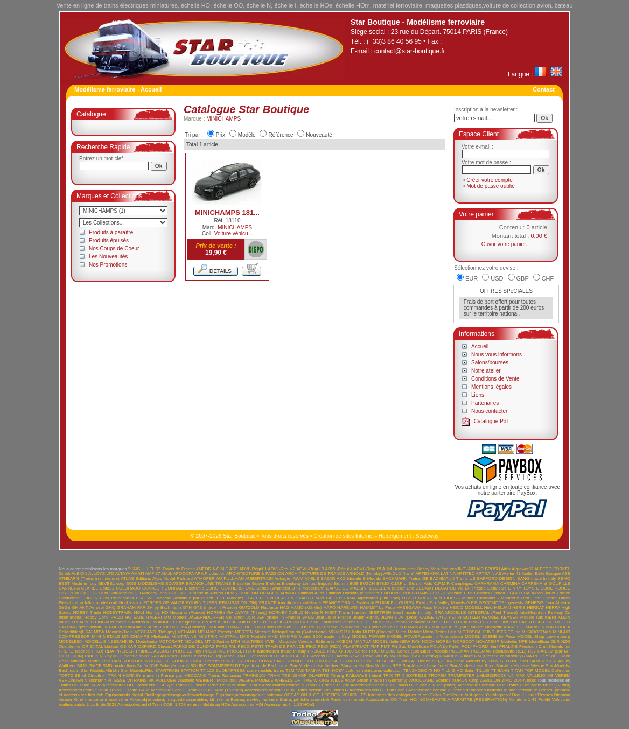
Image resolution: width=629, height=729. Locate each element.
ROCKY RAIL (546, 656)
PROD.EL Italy (187, 651)
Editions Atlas (311, 593)
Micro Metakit (409, 631)
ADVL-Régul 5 (367, 568)
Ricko (367, 656)
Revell (355, 656)
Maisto (477, 627)
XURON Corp (465, 680)
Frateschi (365, 602)
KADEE (426, 617)
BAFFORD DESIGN (496, 578)
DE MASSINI (355, 588)
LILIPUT (168, 627)
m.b (403, 627)
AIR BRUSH (488, 568)
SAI (335, 660)
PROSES (316, 651)
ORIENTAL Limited (100, 646)
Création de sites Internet (343, 536)
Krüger (185, 622)
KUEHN (200, 622)
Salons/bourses (489, 363)
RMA (527, 656)
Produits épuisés (109, 240)
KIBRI (550, 617)
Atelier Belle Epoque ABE (546, 573)
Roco (565, 656)
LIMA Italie (216, 627)
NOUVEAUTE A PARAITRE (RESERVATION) (463, 699)
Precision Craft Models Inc (544, 646)
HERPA (553, 607)
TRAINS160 (254, 675)
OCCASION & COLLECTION (312, 694)
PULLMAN (459, 651)
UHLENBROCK (492, 675)
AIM (472, 568)
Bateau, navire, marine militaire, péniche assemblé (279, 699)
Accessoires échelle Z (429, 690)
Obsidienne (69, 646)
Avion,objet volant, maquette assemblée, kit (172, 699)
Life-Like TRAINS (142, 627)
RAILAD (158, 656)
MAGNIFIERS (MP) (451, 627)
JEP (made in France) (278, 617)
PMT (385, 646)
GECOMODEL (493, 602)
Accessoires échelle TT (373, 685)
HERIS (518, 607)
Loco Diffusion (278, 627)
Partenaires (485, 403)
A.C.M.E (220, 568)
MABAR (422, 627)
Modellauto (146, 641)
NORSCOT (463, 641)
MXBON (344, 641)
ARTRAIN (485, 573)
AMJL (166, 573)
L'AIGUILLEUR (243, 622)
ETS (260, 597)
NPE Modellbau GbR (539, 641)
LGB (537, 622)
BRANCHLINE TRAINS (209, 583)
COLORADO (128, 588)
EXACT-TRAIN (310, 597)
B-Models (372, 578)
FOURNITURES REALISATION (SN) (221, 602)
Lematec (417, 622)
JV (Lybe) (408, 617)
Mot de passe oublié (490, 186)
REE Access (313, 656)
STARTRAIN (167, 670)
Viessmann (95, 680)
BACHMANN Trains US (452, 578)
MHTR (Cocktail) (378, 631)
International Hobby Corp (83, 617)
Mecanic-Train (119, 631)
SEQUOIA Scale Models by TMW (465, 660)
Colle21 (107, 588)
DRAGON (248, 593)
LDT (361, 622)
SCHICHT (349, 660)
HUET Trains (337, 612)
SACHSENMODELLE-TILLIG (302, 660)
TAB (300, 670)
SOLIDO (198, 665)
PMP (374, 646)
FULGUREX (403, 602)
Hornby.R (314, 612)
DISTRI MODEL (74, 593)
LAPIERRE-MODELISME (295, 622)
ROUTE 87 (232, 660)
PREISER (124, 651)
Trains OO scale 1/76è (196, 685)
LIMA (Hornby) (191, 627)
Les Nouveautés (108, 257)
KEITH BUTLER (464, 617)
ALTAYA (122, 573)
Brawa (258, 583)
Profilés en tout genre (464, 694)
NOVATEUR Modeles (496, 641)
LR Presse (327, 627)
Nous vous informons (496, 355)
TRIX (388, 675)
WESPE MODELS (255, 680)
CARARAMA (486, 583)
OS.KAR (128, 646)
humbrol (360, 612)
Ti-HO (434, 670)
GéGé (64, 607)
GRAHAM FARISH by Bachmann (149, 607)
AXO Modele (349, 578)
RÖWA (265, 660)
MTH (235, 641)
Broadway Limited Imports (307, 583)
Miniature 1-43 (523, 699)
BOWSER (175, 583)
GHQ (110, 607)
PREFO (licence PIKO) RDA (86, 651)
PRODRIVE (214, 651)
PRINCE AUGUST (153, 651)
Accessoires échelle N (283, 685)
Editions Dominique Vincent (352, 593)
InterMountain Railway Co (545, 612)
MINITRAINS (183, 636)
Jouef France (338, 617)
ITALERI (154, 617)
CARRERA (69, 588)
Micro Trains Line (439, 631)
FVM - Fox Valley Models (440, 602)
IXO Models (175, 617)
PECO (243, 646)
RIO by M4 (385, 656)
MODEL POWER (368, 636)
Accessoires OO (381, 699)
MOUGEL (194, 641)
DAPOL (333, 588)
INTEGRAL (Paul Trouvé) (493, 612)
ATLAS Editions (136, 578)
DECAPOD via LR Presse (460, 588)
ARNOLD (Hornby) (364, 573)
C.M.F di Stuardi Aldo (411, 583)
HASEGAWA (408, 607)
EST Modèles (229, 597)
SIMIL (82, 665)
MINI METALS (106, 636)
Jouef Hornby (366, 617)
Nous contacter (489, 411)
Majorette (493, 627)
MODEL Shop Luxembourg (543, 636)
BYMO (382, 583)
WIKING (321, 680)
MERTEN (244, 631)
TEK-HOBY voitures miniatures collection (362, 670)
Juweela (388, 617)
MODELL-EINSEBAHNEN (109, 641)
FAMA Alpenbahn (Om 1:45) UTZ (377, 597)
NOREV (443, 641)
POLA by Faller (445, 646)
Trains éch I (396, 690)
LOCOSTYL (304, 627)
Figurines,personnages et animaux (249, 694)
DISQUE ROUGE (553, 588)
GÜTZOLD (249, 607)
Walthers (186, 680)
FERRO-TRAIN (427, 597)
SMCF (95, 665)
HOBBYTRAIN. (117, 612)
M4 (411, 627)
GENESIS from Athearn (547, 602)
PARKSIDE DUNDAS (193, 646)
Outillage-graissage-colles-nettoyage (179, 694)
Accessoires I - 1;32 (283, 704)
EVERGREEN (280, 597)
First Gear (531, 597)
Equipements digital (124, 694)
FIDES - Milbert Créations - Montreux (481, 597)
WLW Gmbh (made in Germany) (376, 680)
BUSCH (367, 583)
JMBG (308, 617)
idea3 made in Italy (412, 612)
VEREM (562, 675)
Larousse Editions (339, 622)
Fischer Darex (556, 597)
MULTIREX (252, 641)
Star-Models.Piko (137, 670)
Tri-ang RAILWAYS (349, 675)
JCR (251, 617)
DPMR (231, 593)
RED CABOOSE (284, 656)
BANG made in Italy (536, 578)
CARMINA (510, 583)
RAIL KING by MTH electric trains (117, 656)
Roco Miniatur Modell (80, 660)
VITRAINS (137, 680)
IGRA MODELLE (449, 612)
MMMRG (288, 636)
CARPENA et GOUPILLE (545, 583)
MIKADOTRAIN (536, 631)
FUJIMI (382, 602)
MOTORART (170, 641)
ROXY (251, 660)
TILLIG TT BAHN (492, 670)
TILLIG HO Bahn (458, 670)
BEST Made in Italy (77, 583)
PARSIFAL (226, 646)
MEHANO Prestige (216, 631)
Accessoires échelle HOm (83, 690)
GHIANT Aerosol (88, 607)
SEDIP (388, 660)
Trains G (340, 690)
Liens (477, 395)
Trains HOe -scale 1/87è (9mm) (426, 685)
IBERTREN (380, 612)
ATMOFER (204, 578)
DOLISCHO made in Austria (196, 593)
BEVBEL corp (111, 583)
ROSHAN (111, 660)
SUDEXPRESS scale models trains (249, 670)
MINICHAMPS (223, 119)
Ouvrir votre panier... (505, 244)
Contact (544, 89)
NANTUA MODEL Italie (376, 641)
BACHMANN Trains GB (406, 578)
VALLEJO (536, 675)
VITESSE (116, 680)
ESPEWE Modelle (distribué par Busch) (175, 597)
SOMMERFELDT (224, 665)
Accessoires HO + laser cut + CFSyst (137, 685)
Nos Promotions (108, 265)
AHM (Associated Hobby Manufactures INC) (424, 568)
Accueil (479, 346)
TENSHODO (415, 670)
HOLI (139, 612)
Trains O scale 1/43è (129, 690)
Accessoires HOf (247, 704)
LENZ (432, 622)
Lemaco (399, 622)
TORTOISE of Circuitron (82, 675)
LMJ (259, 627)
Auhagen (282, 578)
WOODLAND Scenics (430, 680)
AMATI (137, 573)
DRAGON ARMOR (278, 593)
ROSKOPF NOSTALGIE (146, 660)
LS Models (349, 627)
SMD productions (119, 665)
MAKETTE (514, 627)
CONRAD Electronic (184, 588)
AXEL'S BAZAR (320, 578)
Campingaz (462, 583)
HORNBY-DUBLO (286, 612)
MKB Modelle (253, 636)
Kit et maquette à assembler (100, 699)
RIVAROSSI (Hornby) (417, 656)
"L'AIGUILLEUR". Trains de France (161, 568)
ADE (233, 568)
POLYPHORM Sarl (480, 646)
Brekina (272, 583)
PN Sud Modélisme (410, 646)
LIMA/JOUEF (240, 627)
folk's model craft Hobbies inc (113, 602)
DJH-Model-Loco (151, 593)
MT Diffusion (217, 641)
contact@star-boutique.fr (409, 51)
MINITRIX (207, 636)
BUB (354, 583)
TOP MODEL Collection (547, 670)
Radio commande (347, 699)
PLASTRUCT (355, 646)
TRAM (274, 675)
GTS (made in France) (215, 607)
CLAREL (89, 588)
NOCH (428, 641)
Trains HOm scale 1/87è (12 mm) (538, 685)
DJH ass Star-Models (112, 593)
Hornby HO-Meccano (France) (175, 612)
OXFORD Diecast (155, 646)
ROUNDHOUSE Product (196, 660)
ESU (249, 597)
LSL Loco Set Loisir (379, 627)
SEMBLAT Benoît (413, 660)
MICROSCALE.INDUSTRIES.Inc (488, 631)
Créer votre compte (489, 180)
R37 (532, 651)
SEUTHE (509, 660)
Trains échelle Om (313, 690)
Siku (524, 660)
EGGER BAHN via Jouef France (538, 593)
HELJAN (502, 607)
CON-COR (152, 588)
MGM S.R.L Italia (344, 631)
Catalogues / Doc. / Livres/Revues (519, 694)
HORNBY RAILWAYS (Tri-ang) (237, 612)
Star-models (352, 665)
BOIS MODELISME (145, 583)
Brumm (341, 583)
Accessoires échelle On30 (269, 690)
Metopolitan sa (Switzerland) (299, 631)
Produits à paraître (111, 232)
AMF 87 (152, 573)
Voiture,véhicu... (233, 233)
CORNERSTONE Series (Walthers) (255, 588)
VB (551, 675)
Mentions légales (491, 387)
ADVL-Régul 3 (310, 568)
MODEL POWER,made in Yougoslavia (425, 636)
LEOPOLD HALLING (459, 622)
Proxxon (440, 651)
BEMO (564, 578)
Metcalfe (263, 631)
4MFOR (203, 568)
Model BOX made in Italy (324, 636)
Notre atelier (485, 371)
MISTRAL (228, 636)
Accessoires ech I (134, 704)
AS (498, 573)
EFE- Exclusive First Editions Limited (469, 593)
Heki (488, 607)
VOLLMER (166, 680)
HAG (284, 607)
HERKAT (535, 607)
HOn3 (308, 704)
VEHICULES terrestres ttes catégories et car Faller (391, 694)
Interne (222, 699)
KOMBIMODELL (162, 622)
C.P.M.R (442, 583)
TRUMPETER (461, 675)
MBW (99, 631)
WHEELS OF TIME (293, 680)
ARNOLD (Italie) (399, 573)
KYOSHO (218, 622)
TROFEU (437, 675)
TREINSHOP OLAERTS (305, 675)
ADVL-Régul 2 (281, 568)
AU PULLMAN (230, 578)
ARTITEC (465, 573)
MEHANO (186, 631)
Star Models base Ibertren (314, 665)
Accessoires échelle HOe (481, 685)
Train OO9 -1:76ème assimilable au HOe (191, 704)
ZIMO (506, 680)
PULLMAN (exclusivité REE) (498, 651)
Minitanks (160, 636)
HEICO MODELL (466, 607)
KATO (441, 617)
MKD (273, 636)
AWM (298, 578)
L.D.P (265, 622)
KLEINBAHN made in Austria (117, 622)
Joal (320, 617)
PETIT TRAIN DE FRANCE (278, 646)
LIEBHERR (113, 627)
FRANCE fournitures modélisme (290, 602)
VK (151, 680)
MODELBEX (70, 641)
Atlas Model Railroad (172, 578)
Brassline (241, 583)
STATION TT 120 (197, 670)
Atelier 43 (511, 573)
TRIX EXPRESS (411, 675)
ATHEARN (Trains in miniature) (89, 578)
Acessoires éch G (366, 690)
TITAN (517, 670)
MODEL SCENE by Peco (490, 636)
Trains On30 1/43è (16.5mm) (215, 690)
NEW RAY (410, 641)
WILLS (337, 680)
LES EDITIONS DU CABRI (506, 622)
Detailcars (497, 588)
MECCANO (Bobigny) (155, 631)
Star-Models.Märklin (100, 670)
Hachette (269, 607)
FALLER (334, 597)
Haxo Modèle (435, 607)
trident (375, 675)
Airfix (506, 568)
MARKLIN (535, 627)
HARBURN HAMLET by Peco (366, 607)
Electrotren (69, 597)
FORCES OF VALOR (164, 602)
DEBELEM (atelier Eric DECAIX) (401, 588)
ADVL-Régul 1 (253, 568)
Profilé (544, 699)
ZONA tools (525, 680)
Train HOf (408, 699)
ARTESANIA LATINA (435, 573)
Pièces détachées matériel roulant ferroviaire (494, 690)
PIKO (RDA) (329, 646)
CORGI (213, 588)
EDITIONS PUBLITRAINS (406, 593)
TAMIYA (312, 670)
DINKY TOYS (521, 588)
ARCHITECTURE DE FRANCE (315, 573)
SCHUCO (370, 660)
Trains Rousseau (224, 675)
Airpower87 (522, 568)
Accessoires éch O (168, 690)
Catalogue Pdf (491, 421)
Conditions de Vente (495, 379)
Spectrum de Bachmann (265, 665)
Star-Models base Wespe (520, 665)
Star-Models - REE (383, 665)
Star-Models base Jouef (425, 665)
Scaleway (427, 536)
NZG (565, 641)
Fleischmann (71, 602)
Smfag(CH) (147, 665)
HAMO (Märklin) (306, 607)
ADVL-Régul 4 (339, 568)
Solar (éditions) (174, 665)
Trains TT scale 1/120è (327, 685)
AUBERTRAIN (259, 578)
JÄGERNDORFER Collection (216, 617)
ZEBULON (490, 680)
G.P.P (471, 602)
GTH (187, 607)
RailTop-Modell (222, 656)
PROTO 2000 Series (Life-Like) (399, 651)
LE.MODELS (378, 622)
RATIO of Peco (252, 656)
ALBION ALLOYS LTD (93, 573)
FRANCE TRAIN (339, 602)
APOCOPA (183, 573)
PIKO (311, 646)
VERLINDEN (71, 680)
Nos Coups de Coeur (114, 248)
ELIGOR (89, 597)
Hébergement (395, 536)
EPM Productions (117, 597)
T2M (290, 670)
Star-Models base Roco (472, 665)
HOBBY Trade (87, 612)
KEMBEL (490, 617)
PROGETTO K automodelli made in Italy (266, 651)
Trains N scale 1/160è (240, 685)
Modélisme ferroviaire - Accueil (118, 89)
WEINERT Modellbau (215, 680)
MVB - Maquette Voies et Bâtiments (299, 641)
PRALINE (508, 646)
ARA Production (210, 573)
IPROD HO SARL (126, 617)
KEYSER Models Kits (522, 617)
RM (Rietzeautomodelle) (497, 656)
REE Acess (337, 656)
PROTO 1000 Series (347, 651)
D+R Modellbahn (308, 588)
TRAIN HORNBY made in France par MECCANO (157, 675)
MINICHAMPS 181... (227, 212)
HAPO (330, 607)
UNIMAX (516, 675)
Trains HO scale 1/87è (80, 685)
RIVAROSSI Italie (456, 656)
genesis (515, 602)
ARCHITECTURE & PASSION (255, 573)
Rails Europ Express (187, 656)
